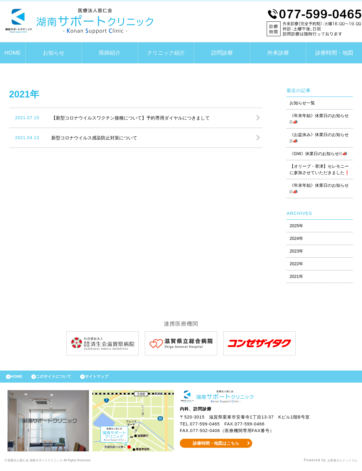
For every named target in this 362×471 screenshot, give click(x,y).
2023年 (296, 251)
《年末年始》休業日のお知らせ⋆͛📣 (319, 118)
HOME (13, 53)
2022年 (296, 263)
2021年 (296, 276)
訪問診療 (222, 53)
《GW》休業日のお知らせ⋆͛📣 (318, 153)
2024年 (296, 238)
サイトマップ (110, 378)
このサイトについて (61, 378)
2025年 (296, 225)
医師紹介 (110, 53)
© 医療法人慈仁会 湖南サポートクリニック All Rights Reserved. (63, 463)
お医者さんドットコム (337, 463)
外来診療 (278, 53)
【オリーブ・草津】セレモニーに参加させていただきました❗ (320, 169)
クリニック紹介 (166, 53)
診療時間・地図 (334, 53)
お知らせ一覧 (302, 102)
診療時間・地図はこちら (216, 446)
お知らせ (54, 53)
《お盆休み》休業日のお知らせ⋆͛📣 (319, 137)
